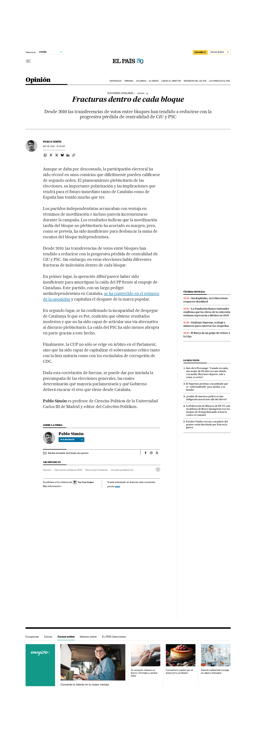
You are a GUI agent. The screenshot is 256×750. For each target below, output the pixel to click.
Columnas (141, 81)
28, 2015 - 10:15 (54, 146)
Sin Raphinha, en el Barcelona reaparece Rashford (205, 300)
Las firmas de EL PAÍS (219, 81)
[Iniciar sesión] (220, 52)
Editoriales (115, 81)
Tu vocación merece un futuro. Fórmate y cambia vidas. (144, 673)
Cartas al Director (171, 81)
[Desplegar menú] (28, 61)
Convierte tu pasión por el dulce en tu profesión (179, 671)
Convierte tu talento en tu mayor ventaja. (85, 684)
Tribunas (128, 81)
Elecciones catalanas (120, 93)
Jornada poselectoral (121, 469)
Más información (52, 486)
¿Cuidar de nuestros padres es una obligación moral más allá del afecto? (206, 398)
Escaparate (32, 636)
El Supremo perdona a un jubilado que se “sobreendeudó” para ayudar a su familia (207, 386)
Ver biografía (71, 439)
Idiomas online (88, 636)
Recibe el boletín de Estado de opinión (68, 453)
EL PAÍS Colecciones (114, 636)
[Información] (147, 93)
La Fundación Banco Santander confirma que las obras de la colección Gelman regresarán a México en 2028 (206, 312)
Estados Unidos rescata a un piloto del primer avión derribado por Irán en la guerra (207, 424)
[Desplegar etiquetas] (158, 469)
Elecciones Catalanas (96, 469)
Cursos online (66, 636)
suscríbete (200, 52)
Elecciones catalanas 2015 (68, 469)
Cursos (48, 636)
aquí (117, 486)
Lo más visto (191, 360)
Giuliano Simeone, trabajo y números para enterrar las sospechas (206, 324)
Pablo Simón (52, 141)
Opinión (38, 80)
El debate (154, 81)
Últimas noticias (194, 291)
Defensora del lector (195, 81)
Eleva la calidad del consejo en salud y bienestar (215, 671)
